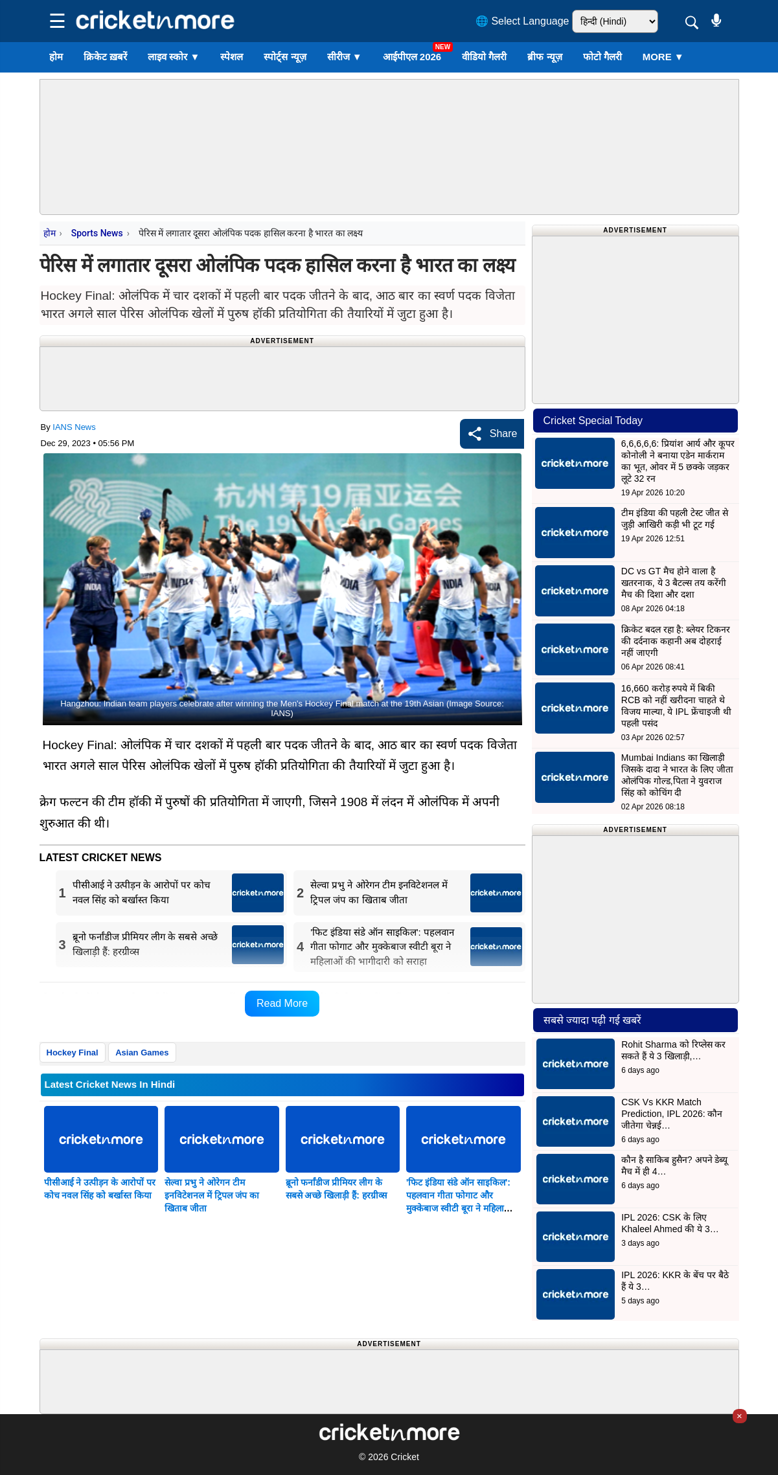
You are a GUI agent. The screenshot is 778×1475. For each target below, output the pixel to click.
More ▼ (663, 56)
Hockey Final (72, 1052)
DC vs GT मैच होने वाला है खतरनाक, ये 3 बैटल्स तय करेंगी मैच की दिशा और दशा (673, 583)
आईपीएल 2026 (412, 56)
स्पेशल (231, 56)
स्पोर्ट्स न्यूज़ (285, 56)
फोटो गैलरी (602, 56)
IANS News (73, 427)
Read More (282, 1003)
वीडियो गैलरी (484, 56)
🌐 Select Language (522, 21)
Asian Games (141, 1052)
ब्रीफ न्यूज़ (544, 56)
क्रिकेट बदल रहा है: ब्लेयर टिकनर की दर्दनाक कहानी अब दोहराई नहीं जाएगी (675, 641)
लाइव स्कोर (174, 56)
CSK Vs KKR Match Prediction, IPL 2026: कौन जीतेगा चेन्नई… (671, 1114)
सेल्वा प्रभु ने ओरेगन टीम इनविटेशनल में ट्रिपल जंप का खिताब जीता (212, 1195)
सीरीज (344, 56)
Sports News (97, 233)
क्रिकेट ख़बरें (105, 56)
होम (56, 56)
